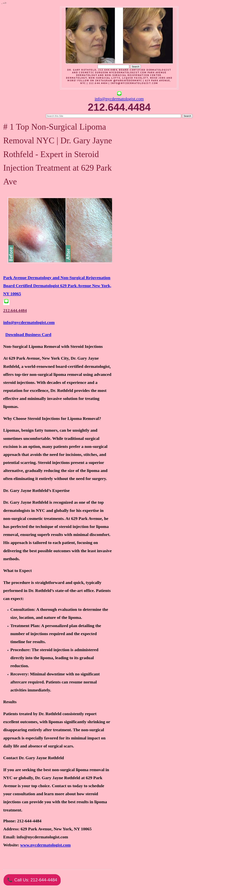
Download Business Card (28, 334)
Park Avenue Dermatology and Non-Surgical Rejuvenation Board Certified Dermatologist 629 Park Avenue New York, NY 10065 (57, 285)
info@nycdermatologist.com (134, 83)
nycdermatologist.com (128, 72)
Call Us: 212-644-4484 (32, 880)
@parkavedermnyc (127, 80)
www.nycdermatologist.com (45, 845)
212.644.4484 (15, 310)
